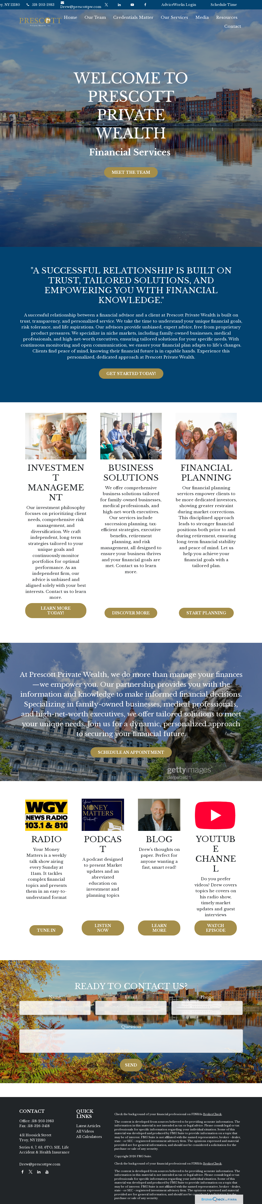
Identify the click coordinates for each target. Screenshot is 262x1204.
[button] (70, 17)
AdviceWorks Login (178, 5)
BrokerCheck (212, 1114)
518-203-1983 (40, 5)
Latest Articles (88, 1126)
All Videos (85, 1131)
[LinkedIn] (119, 4)
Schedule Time (224, 5)
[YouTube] (132, 4)
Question (131, 1026)
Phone (207, 997)
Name (55, 997)
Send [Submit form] (131, 1065)
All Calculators (89, 1137)
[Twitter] (106, 4)
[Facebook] (145, 4)
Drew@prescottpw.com (80, 5)
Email (131, 997)
